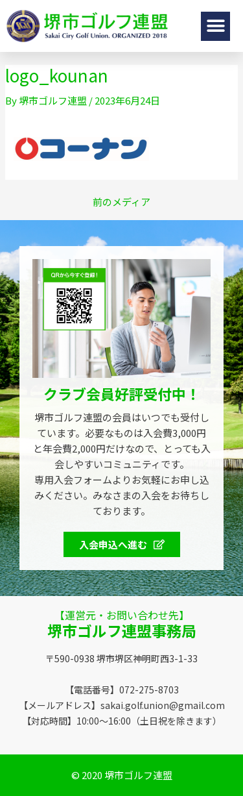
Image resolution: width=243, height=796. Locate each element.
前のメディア (121, 201)
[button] (215, 26)
